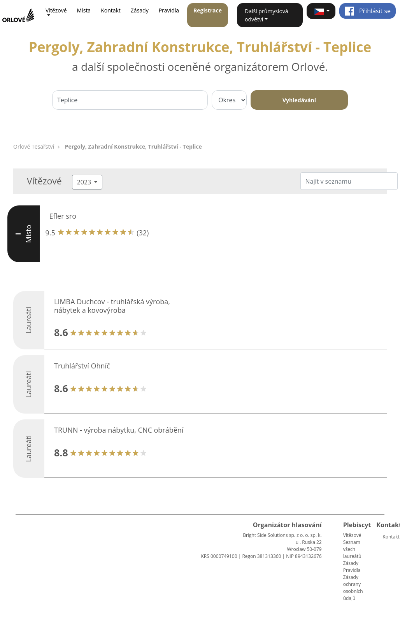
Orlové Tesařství (33, 146)
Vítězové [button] (56, 10)
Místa (84, 10)
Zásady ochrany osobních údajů (353, 587)
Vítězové (352, 535)
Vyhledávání (299, 100)
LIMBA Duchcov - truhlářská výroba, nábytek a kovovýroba (112, 306)
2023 (85, 182)
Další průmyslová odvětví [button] (266, 15)
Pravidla (169, 10)
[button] (321, 11)
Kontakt (111, 10)
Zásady (140, 10)
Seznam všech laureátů (352, 549)
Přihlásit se (367, 11)
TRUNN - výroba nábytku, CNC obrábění (118, 430)
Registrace (207, 10)
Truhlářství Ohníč (82, 365)
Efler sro (63, 216)
